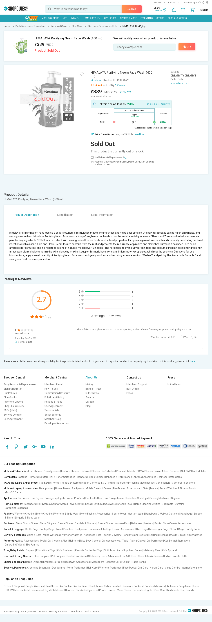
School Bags (177, 529)
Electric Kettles (93, 498)
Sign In (204, 9)
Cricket (126, 561)
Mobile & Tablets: (14, 471)
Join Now (139, 134)
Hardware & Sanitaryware (52, 503)
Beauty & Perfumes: (15, 567)
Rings (163, 534)
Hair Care (92, 567)
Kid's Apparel (169, 550)
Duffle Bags (31, 529)
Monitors (82, 476)
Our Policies (10, 393)
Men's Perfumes (76, 567)
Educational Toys (45, 550)
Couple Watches (35, 586)
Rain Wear (160, 590)
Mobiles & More (50, 18)
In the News (92, 393)
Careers (90, 401)
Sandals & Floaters (85, 523)
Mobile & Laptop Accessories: (21, 488)
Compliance (76, 611)
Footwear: (9, 523)
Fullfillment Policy (54, 397)
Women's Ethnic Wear (66, 513)
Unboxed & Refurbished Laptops (123, 476)
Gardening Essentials (16, 507)
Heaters (69, 590)
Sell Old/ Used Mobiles (193, 471)
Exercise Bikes (60, 561)
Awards (90, 397)
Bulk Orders (133, 388)
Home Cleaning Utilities (147, 503)
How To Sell (51, 388)
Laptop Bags (47, 529)
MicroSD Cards (13, 492)
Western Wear (136, 513)
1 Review (120, 85)
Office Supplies (41, 556)
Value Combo (172, 567)
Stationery (94, 556)
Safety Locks (193, 529)
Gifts (184, 556)
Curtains (179, 503)
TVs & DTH (45, 482)
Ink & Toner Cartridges (62, 476)
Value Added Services (167, 471)
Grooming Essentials (38, 567)
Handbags (186, 513)
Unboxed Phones (90, 471)
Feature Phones (70, 471)
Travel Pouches (64, 529)
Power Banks (62, 488)
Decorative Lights (142, 590)
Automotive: (11, 540)
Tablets (131, 471)
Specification (65, 215)
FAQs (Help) (10, 410)
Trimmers (23, 498)
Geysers (175, 498)
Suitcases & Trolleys (100, 529)
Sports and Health (14, 561)
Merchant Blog (52, 419)
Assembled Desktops (155, 476)
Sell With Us (159, 2)
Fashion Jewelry (112, 534)
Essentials (146, 18)
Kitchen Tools (125, 503)
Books (70, 556)
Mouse (154, 488)
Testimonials (51, 410)
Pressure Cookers (133, 586)
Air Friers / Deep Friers (178, 586)
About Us (92, 377)
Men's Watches (51, 534)
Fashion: (9, 513)
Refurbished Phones (113, 471)
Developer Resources (56, 423)
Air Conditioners (161, 482)
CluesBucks (10, 397)
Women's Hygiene (192, 567)
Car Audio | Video (14, 544)
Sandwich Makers (155, 586)
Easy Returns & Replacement (20, 384)
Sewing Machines (159, 498)
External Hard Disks (138, 488)
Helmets (74, 540)
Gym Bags (142, 529)
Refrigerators (120, 482)
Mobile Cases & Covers (98, 488)
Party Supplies (125, 550)
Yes (186, 337)
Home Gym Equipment (38, 561)
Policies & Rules (53, 401)
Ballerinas (136, 523)
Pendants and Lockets (135, 534)
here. (193, 361)
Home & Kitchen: (13, 503)
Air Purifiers (80, 586)
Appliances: (10, 498)
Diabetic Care (113, 561)
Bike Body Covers (90, 540)
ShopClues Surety (14, 406)
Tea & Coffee (128, 556)
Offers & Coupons (14, 586)
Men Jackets (21, 590)
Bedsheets (30, 503)
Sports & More (128, 18)
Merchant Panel (53, 384)
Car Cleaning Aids (58, 540)
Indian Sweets (172, 556)
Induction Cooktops (137, 498)
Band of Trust (93, 388)
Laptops (22, 476)
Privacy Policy (10, 611)
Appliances (110, 18)
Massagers (98, 561)
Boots (158, 523)
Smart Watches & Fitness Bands (178, 488)
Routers (43, 476)
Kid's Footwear (65, 550)
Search (132, 9)
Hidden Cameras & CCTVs (96, 482)
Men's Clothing (44, 513)
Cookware (110, 503)
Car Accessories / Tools (115, 540)
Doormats (167, 503)
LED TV (9, 590)
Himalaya (96, 80)
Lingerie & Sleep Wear (27, 517)
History (89, 384)
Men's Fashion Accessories (95, 513)
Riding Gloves (137, 540)
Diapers (30, 550)
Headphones (46, 488)
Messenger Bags (158, 529)
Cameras (177, 482)
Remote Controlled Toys (88, 550)
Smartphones (52, 471)
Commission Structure (57, 393)
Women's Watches (71, 534)
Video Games (96, 476)
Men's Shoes (124, 590)
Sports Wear (119, 513)
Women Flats (122, 523)
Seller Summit (52, 414)
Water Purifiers (75, 498)
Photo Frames (107, 590)
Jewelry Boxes (176, 534)
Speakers (189, 482)
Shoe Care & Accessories (177, 523)
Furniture (97, 503)
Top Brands (187, 590)
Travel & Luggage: (14, 529)
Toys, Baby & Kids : (14, 550)
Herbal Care (156, 567)
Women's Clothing (24, 513)
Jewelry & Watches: (15, 534)
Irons (196, 586)
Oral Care (143, 567)
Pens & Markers (111, 556)
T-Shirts (9, 517)
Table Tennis (139, 561)
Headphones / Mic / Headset (105, 586)
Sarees (198, 513)
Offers (160, 18)
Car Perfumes (155, 540)
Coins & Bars (34, 534)
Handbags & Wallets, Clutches (162, 513)
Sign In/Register (13, 388)
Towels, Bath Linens (79, 503)
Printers (33, 476)
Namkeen (81, 556)
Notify (187, 46)
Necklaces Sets (92, 534)
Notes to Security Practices (53, 611)
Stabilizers (58, 590)
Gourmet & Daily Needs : (18, 556)
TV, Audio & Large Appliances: (21, 482)
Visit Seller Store (179, 83)
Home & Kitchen (91, 18)
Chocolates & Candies (150, 556)
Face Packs (129, 567)
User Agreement (13, 419)
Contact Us (173, 2)
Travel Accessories (124, 529)
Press (129, 393)
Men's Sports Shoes (27, 523)
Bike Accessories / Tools (32, 540)
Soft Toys (109, 550)
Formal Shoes (105, 523)
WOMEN (75, 18)
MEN (65, 18)
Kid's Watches (194, 534)
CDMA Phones (145, 471)
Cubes (138, 550)
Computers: (10, 476)
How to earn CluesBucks (158, 103)
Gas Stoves (52, 586)
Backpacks (78, 488)
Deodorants (58, 567)
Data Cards (175, 476)
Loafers (148, 523)
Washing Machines (140, 482)
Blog (88, 406)
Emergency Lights (55, 498)
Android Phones (33, 471)
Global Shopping (177, 18)
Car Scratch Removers (177, 540)
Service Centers (13, 414)
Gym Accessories (80, 561)
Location (158, 11)
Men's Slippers (48, 523)
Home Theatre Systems (66, 482)
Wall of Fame (92, 611)
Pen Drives (119, 488)
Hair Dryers (37, 498)
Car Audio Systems (87, 590)
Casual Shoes (65, 523)
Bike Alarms (32, 544)
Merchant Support (136, 384)
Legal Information (102, 215)
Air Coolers (66, 586)
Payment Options (13, 401)
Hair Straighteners (114, 498)
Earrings (154, 534)
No (196, 337)
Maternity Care (152, 550)
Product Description (26, 215)
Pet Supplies (58, 556)
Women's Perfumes (110, 567)
